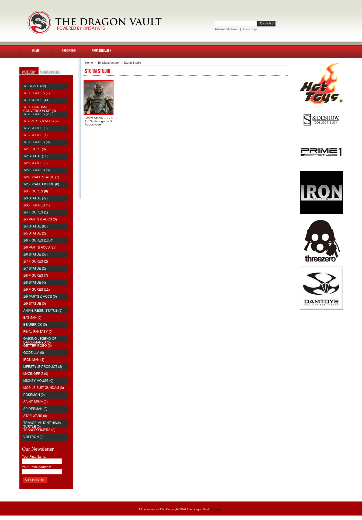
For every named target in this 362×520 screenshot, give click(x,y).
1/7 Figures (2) (35, 261)
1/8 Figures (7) (35, 275)
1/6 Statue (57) (35, 254)
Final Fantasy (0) (38, 332)
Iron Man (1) (33, 360)
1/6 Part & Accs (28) (40, 247)
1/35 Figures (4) (36, 205)
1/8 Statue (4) (34, 282)
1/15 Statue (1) (35, 135)
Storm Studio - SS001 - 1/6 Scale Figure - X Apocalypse (101, 121)
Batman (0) (32, 318)
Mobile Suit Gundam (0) (43, 388)
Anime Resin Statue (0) (43, 310)
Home (89, 62)
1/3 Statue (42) (35, 198)
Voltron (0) (33, 437)
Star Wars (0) (35, 416)
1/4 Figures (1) (35, 212)
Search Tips (249, 29)
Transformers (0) (39, 430)
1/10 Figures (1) (36, 93)
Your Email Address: (36, 467)
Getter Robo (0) (37, 346)
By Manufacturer (109, 62)
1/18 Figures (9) (36, 142)
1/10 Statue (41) (36, 100)
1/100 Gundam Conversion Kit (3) (39, 109)
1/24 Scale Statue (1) (41, 177)
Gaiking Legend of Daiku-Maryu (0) (40, 340)
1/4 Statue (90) (35, 226)
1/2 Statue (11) (35, 156)
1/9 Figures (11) (36, 289)
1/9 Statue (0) (34, 303)
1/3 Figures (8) (35, 191)
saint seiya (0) (35, 402)
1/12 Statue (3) (35, 128)
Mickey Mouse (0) (38, 381)
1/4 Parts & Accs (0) (40, 219)
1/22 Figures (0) (36, 170)
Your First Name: (34, 456)
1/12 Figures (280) (38, 114)
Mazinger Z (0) (35, 374)
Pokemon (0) (34, 395)
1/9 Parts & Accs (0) (40, 296)
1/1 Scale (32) (34, 86)
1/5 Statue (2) (34, 233)
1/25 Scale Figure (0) (41, 184)
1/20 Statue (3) (35, 163)
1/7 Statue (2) (34, 268)
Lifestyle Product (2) (42, 367)
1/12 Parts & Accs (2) (41, 121)
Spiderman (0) (35, 409)
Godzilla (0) (33, 353)
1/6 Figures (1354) (38, 240)
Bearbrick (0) (35, 325)
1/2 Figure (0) (34, 149)
